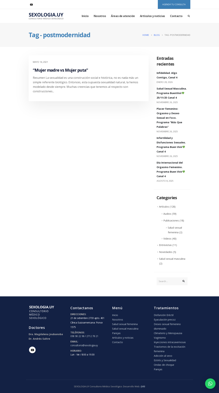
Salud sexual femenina (125, 324)
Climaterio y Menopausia (168, 333)
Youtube (32, 350)
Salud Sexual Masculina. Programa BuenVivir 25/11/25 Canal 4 (172, 93)
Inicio (85, 16)
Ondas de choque (164, 364)
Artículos (164, 206)
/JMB (142, 386)
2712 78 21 (92, 336)
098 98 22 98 (77, 336)
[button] (210, 383)
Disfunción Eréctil (163, 315)
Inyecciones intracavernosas (170, 342)
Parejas (116, 333)
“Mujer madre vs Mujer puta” (60, 70)
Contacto (176, 16)
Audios (167, 213)
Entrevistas (165, 245)
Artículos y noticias (152, 16)
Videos (167, 238)
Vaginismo (160, 337)
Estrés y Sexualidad (165, 360)
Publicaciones (171, 220)
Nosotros (100, 16)
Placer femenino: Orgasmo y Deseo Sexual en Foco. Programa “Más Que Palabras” (169, 117)
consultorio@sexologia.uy (84, 345)
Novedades (165, 252)
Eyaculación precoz (165, 319)
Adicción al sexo (163, 355)
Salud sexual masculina (172, 258)
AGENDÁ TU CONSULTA (174, 4)
